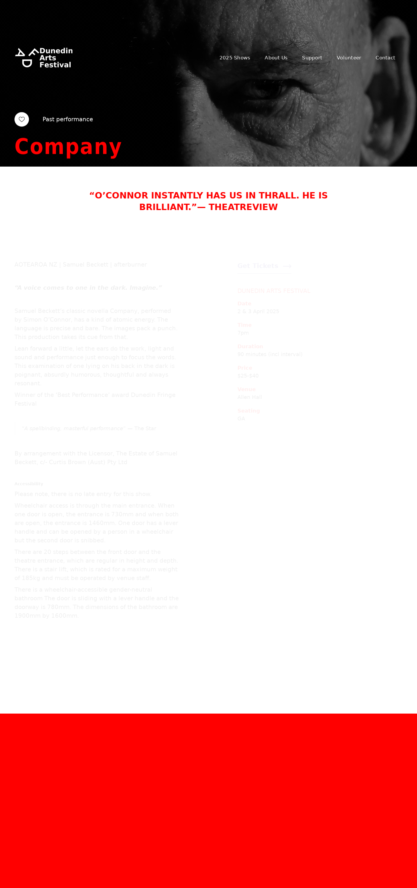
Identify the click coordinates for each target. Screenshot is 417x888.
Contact (385, 58)
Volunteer (349, 58)
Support (312, 58)
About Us (276, 58)
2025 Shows (235, 58)
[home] (43, 57)
